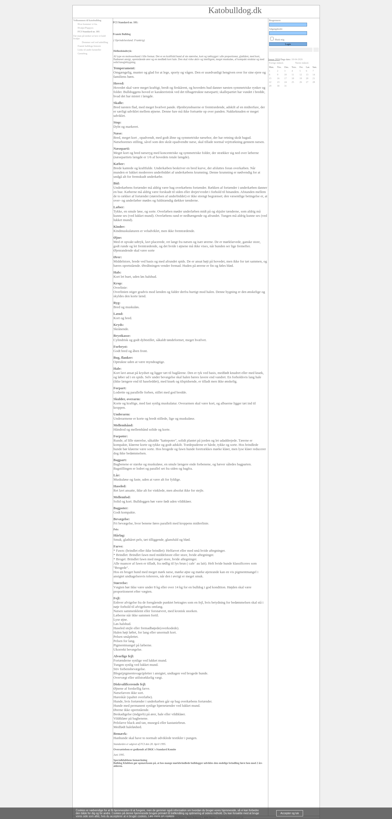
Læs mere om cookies (161, 816)
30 (278, 85)
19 (301, 78)
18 (293, 78)
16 (278, 78)
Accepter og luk (290, 813)
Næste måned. (302, 62)
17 (285, 78)
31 (285, 85)
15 (270, 78)
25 (293, 82)
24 (285, 82)
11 (293, 74)
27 (307, 82)
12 (301, 74)
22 (270, 82)
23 (278, 82)
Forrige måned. (276, 62)
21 (314, 78)
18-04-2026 (297, 59)
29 (270, 85)
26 (301, 82)
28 (314, 82)
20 (307, 78)
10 (285, 74)
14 (314, 74)
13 (307, 74)
